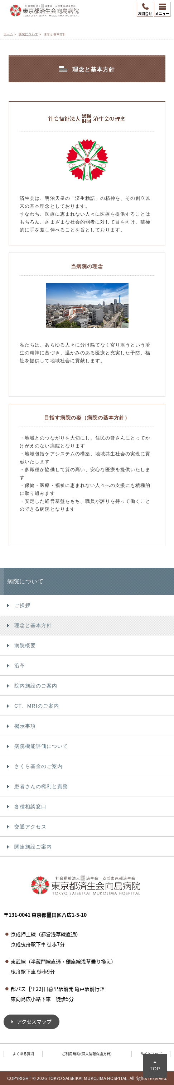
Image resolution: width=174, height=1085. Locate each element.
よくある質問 (23, 1053)
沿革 (19, 665)
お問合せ (145, 13)
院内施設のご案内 (35, 686)
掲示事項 (25, 726)
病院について (28, 34)
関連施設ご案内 (33, 847)
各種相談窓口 (30, 806)
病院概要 (25, 645)
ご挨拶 (22, 605)
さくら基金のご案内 (38, 766)
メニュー (162, 13)
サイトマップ (151, 1053)
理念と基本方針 (33, 625)
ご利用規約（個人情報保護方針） (87, 1053)
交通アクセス (30, 826)
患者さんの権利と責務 (41, 786)
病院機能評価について (41, 746)
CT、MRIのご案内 (36, 706)
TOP (155, 1068)
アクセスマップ (34, 1021)
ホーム (8, 34)
